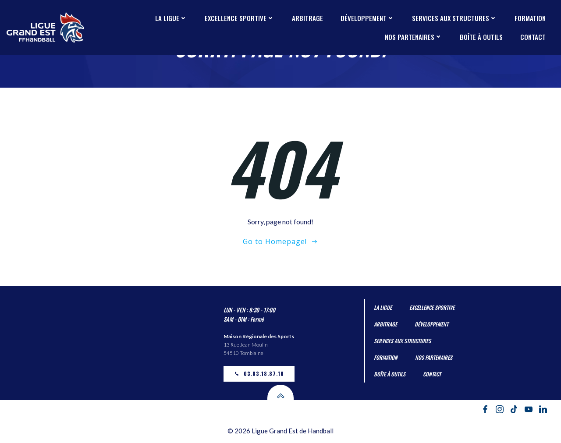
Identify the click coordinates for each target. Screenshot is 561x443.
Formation (530, 18)
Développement (367, 18)
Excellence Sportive (239, 18)
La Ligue (171, 18)
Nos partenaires (413, 37)
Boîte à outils (481, 37)
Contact (533, 37)
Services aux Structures (454, 18)
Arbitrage (307, 18)
